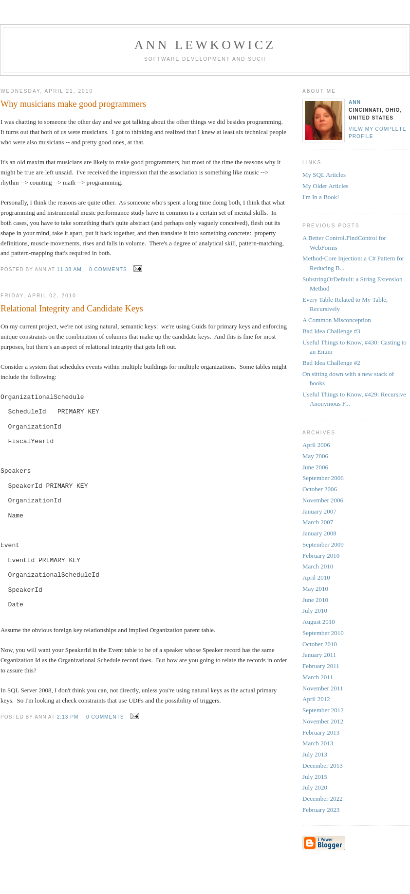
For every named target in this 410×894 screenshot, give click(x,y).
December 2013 (322, 765)
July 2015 (314, 776)
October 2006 (319, 489)
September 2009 (323, 544)
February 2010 (320, 555)
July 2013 (314, 754)
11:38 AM (69, 269)
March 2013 (317, 743)
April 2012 (316, 699)
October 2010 (319, 644)
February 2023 (320, 809)
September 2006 (323, 477)
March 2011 (317, 677)
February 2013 (320, 732)
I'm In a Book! (320, 197)
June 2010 (315, 599)
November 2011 (322, 688)
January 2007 (319, 511)
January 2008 (319, 533)
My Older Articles (325, 185)
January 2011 (319, 654)
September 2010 (323, 632)
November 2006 (322, 500)
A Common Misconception (336, 320)
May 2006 (315, 456)
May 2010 (315, 588)
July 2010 (314, 610)
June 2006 (315, 467)
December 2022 (322, 798)
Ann (355, 102)
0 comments (108, 269)
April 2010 (316, 577)
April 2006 (316, 444)
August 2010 (318, 621)
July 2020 (314, 787)
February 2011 (320, 666)
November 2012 (322, 721)
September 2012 (323, 710)
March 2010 (317, 566)
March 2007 (317, 522)
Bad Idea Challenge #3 (331, 331)
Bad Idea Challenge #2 (331, 362)
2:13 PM (68, 717)
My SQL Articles (324, 174)
